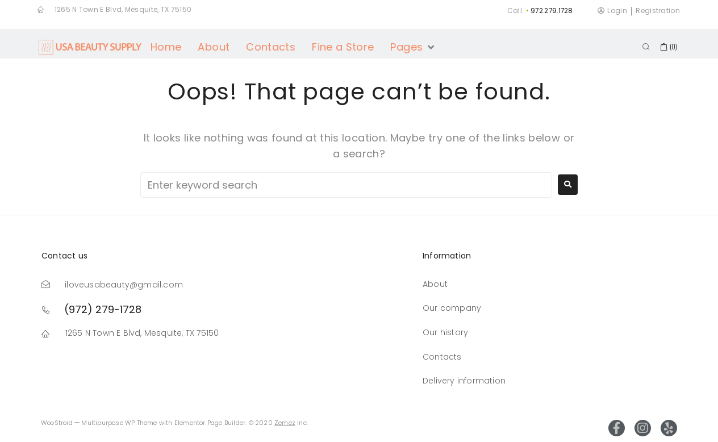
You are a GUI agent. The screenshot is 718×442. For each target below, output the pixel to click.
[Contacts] (271, 47)
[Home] (166, 47)
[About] (213, 47)
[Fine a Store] (342, 47)
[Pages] (413, 47)
